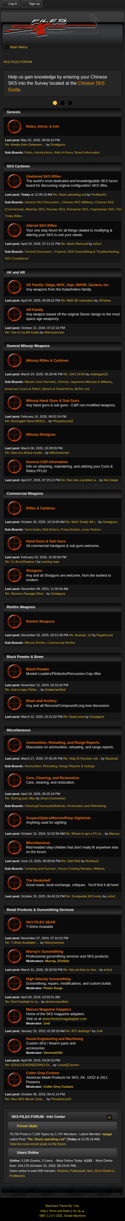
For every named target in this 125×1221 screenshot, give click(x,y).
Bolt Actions (51, 529)
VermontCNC (53, 1052)
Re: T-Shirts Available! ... (22, 942)
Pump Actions (70, 529)
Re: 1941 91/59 (74, 374)
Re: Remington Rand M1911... (26, 421)
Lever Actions (91, 529)
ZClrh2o (63, 961)
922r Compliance (17, 258)
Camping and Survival (40, 868)
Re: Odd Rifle (71, 861)
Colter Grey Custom (42, 1073)
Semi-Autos (32, 529)
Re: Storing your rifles (20, 798)
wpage (107, 1134)
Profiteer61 (99, 194)
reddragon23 (99, 374)
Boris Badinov (104, 1170)
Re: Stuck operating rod (69, 194)
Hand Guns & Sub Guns (46, 541)
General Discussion (38, 251)
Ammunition (32, 766)
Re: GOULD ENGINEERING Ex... (28, 1065)
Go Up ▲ (79, 1211)
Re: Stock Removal (74, 243)
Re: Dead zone (74, 716)
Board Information (87, 152)
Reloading (50, 766)
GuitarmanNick (55, 689)
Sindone (62, 1170)
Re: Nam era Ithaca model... (24, 452)
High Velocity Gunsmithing (48, 979)
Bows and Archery (41, 701)
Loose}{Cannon (68, 1065)
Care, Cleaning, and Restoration (52, 778)
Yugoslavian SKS (102, 209)
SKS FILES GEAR (40, 922)
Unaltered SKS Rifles (43, 176)
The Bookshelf (38, 880)
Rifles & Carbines (40, 508)
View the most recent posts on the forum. (38, 1144)
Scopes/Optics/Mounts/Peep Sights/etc (58, 818)
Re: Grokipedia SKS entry (84, 896)
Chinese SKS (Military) (78, 202)
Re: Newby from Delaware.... (25, 144)
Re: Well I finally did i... (81, 522)
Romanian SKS (77, 209)
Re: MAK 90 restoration (77, 300)
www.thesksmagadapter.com (64, 1019)
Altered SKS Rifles (41, 226)
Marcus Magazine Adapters (48, 1009)
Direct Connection (52, 798)
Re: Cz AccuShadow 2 (21, 561)
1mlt (47, 1023)
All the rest (81, 389)
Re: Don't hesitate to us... (22, 1001)
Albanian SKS (35, 209)
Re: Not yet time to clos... (81, 969)
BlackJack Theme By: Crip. (62, 1205)
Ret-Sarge (111, 480)
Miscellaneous (38, 843)
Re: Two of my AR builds (22, 332)
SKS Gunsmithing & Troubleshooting (93, 251)
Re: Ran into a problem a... (80, 480)
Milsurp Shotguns (41, 435)
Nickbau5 (92, 861)
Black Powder (37, 669)
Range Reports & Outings (77, 766)
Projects (60, 251)
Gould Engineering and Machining (54, 1039)
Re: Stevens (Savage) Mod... (25, 593)
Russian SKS (55, 209)
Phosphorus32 (63, 421)
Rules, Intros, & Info (42, 126)
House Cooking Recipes (75, 868)
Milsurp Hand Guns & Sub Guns (52, 401)
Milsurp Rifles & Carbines (47, 361)
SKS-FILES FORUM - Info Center (38, 1117)
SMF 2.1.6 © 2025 (50, 1215)
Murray (50, 961)
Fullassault (77, 1170)
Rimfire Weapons (40, 621)
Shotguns (34, 571)
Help (43, 1211)
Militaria (99, 868)
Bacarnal (111, 758)
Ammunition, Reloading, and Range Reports (62, 743)
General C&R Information (47, 462)
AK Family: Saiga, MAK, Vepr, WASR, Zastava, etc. (68, 285)
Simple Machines (75, 1215)
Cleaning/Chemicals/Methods (44, 806)
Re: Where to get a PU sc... (85, 833)
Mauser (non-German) (40, 381)
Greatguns (58, 144)
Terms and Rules (59, 1211)
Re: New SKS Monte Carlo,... (25, 1099)
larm (90, 1170)
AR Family (34, 310)
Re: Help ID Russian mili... (81, 758)
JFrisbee (105, 300)
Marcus (114, 833)
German (63, 381)
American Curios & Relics (22, 389)
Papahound (105, 635)
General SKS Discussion (42, 202)
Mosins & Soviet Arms (57, 389)
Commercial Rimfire (61, 642)
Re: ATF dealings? (78, 1031)
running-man (50, 561)
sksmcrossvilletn (57, 1001)
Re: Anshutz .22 (80, 635)
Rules (28, 152)
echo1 (97, 243)
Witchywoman (54, 332)
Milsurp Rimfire (35, 642)
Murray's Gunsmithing (44, 952)
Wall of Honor (63, 152)
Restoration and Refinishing (86, 806)
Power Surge (53, 988)
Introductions (43, 152)
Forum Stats (24, 1126)
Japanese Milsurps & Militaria (91, 381)
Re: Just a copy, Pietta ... (22, 689)
